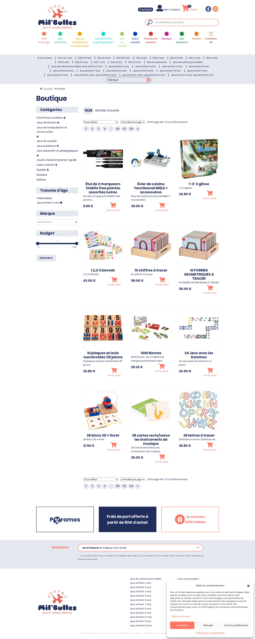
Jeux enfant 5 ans (198, 66)
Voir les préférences (236, 625)
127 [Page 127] (124, 129)
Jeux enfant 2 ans (118, 66)
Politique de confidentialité (210, 632)
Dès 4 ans (194, 58)
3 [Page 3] (98, 129)
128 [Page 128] (131, 129)
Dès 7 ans (99, 62)
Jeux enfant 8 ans (116, 70)
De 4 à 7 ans (65, 58)
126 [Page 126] (118, 129)
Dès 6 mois (81, 62)
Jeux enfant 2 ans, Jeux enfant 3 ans (95, 75)
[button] (248, 585)
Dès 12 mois (104, 58)
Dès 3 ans (158, 58)
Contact (148, 10)
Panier (190, 10)
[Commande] (100, 122)
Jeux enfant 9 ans (143, 70)
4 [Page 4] (105, 129)
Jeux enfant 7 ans (90, 70)
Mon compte (170, 10)
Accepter (182, 625)
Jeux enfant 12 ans (57, 75)
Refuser (208, 625)
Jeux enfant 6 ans (63, 70)
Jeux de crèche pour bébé (187, 62)
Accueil (48, 88)
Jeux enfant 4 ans (172, 66)
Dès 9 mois (134, 62)
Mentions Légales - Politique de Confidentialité (148, 633)
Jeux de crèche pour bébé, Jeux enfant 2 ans (77, 66)
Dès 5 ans (211, 58)
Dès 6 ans (63, 62)
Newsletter (60, 547)
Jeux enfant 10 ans (170, 70)
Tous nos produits (188, 578)
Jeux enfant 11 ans (197, 70)
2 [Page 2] (92, 129)
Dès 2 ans (141, 58)
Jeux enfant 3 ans (145, 66)
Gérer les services (181, 616)
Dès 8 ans (116, 62)
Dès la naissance (157, 62)
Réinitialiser (45, 198)
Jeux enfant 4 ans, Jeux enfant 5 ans (192, 75)
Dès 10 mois (85, 58)
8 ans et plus (45, 58)
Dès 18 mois (123, 58)
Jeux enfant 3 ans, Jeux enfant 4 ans (143, 75)
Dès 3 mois (176, 58)
